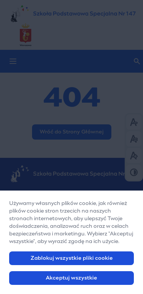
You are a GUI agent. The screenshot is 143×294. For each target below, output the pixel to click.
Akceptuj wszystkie (71, 279)
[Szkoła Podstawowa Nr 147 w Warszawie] (71, 13)
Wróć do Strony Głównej (72, 132)
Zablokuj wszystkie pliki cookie (72, 259)
